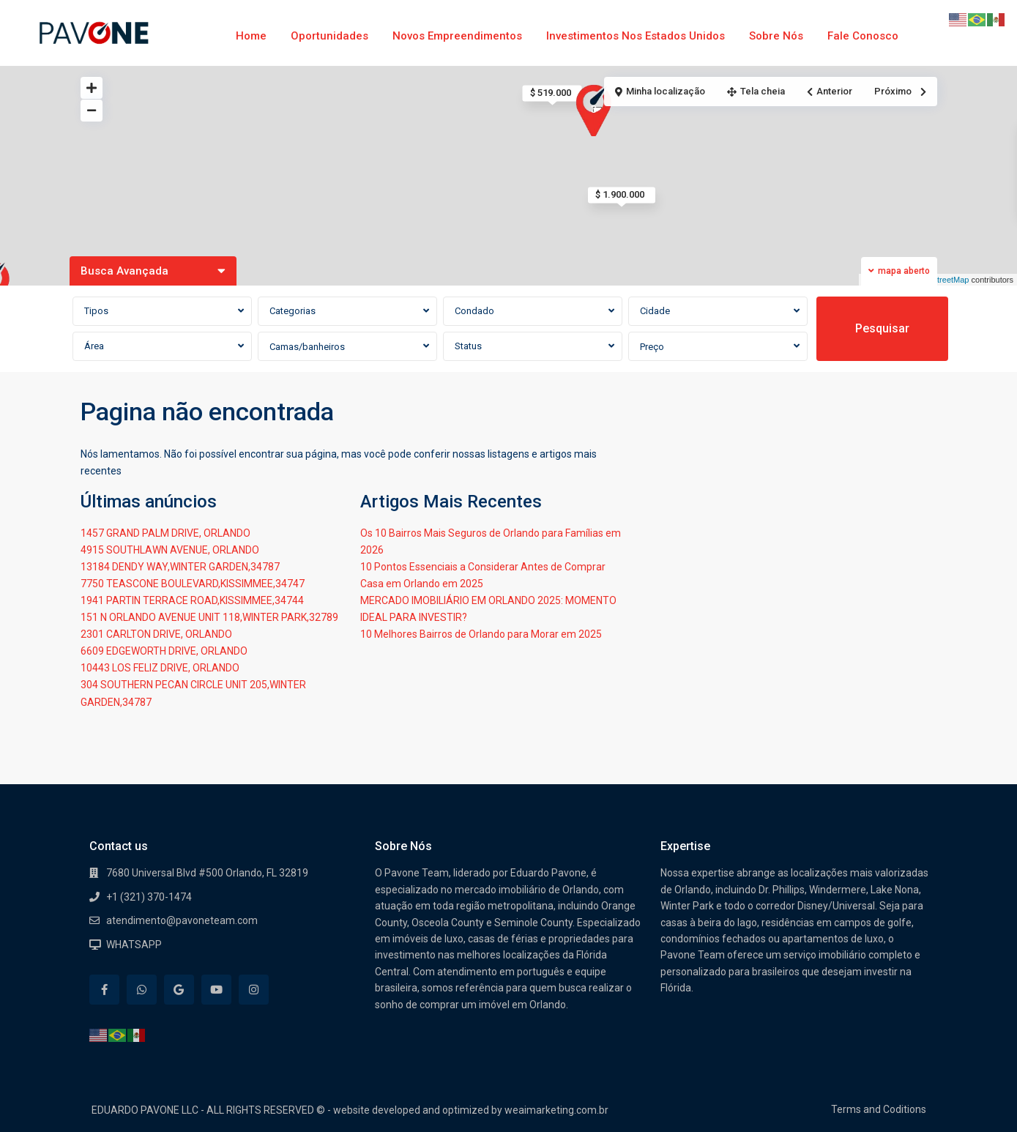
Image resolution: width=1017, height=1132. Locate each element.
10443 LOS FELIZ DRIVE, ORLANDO (160, 668)
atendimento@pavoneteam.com (182, 920)
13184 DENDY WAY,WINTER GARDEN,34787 (180, 567)
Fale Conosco (862, 35)
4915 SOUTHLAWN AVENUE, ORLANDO (170, 550)
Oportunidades (329, 35)
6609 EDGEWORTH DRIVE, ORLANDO (164, 651)
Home (251, 35)
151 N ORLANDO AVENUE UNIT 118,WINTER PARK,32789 (209, 617)
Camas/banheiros (307, 346)
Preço (652, 346)
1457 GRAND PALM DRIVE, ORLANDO (165, 533)
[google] (179, 990)
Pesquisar (882, 328)
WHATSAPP (134, 944)
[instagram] (254, 990)
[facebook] (104, 990)
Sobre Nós (776, 35)
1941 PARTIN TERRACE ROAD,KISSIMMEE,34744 (192, 600)
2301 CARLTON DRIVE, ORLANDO (156, 634)
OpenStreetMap (940, 279)
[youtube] (216, 990)
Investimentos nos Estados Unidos (635, 35)
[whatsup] (142, 990)
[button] (597, 111)
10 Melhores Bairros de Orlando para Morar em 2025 (481, 634)
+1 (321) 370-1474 (149, 897)
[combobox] (162, 311)
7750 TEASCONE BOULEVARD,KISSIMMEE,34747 (193, 583)
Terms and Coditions (878, 1109)
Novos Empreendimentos (457, 35)
